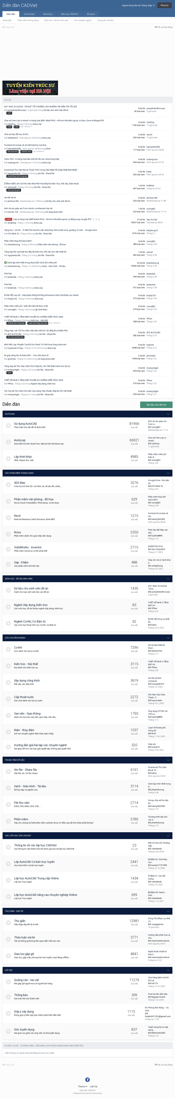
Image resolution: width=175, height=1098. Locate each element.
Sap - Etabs (23, 562)
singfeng (12, 223)
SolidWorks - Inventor (29, 547)
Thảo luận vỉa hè (26, 937)
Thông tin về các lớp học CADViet (37, 845)
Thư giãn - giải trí (14, 911)
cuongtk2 (150, 208)
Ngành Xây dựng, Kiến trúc (43, 383)
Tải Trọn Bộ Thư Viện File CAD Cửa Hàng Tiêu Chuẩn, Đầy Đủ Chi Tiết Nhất (38, 391)
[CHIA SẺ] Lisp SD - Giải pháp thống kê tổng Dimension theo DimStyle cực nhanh (41, 295)
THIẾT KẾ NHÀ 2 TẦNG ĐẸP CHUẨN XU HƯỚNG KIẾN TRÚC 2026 (33, 317)
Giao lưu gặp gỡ (25, 954)
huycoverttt (157, 700)
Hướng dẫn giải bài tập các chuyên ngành (42, 745)
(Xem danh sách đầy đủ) (70, 1045)
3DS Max (21, 482)
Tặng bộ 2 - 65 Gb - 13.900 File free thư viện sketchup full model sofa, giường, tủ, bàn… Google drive (50, 230)
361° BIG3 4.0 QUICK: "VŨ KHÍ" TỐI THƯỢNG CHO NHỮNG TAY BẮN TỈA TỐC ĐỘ (40, 106)
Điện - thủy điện (26, 730)
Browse (91, 14)
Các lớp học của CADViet (18, 835)
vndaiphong (157, 566)
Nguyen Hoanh (158, 997)
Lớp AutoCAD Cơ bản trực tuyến (36, 861)
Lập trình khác (40, 309)
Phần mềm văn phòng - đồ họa (52, 244)
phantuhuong (14, 244)
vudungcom (13, 162)
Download (29, 14)
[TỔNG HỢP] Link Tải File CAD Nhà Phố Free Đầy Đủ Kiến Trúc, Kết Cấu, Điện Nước (41, 183)
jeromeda (150, 355)
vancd (149, 134)
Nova (19, 532)
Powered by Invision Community (87, 1093)
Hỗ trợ (8, 970)
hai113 (155, 983)
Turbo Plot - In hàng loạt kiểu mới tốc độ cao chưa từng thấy (31, 159)
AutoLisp (47, 14)
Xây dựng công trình (28, 680)
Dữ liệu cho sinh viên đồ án (56, 110)
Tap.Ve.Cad (151, 219)
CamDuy (11, 124)
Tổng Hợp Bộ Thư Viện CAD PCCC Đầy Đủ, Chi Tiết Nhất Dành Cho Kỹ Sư (37, 366)
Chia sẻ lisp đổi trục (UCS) (16, 134)
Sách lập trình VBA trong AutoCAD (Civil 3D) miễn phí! (32, 262)
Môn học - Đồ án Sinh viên (56, 20)
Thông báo (22, 995)
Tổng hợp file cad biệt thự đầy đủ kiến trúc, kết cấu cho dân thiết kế (35, 252)
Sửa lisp (8, 273)
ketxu (149, 171)
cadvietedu (157, 848)
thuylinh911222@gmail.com (158, 1016)
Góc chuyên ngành (82, 20)
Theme (82, 1086)
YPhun (10, 320)
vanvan (149, 252)
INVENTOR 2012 (155, 546)
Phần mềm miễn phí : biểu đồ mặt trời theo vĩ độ (26, 306)
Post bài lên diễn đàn (158, 994)
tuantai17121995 (159, 865)
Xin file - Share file (46, 173)
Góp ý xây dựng (25, 1011)
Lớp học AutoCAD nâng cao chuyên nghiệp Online (47, 894)
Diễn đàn (10, 14)
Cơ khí (19, 647)
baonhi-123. (13, 212)
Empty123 (12, 298)
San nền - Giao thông (29, 713)
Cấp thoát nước (25, 697)
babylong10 (152, 230)
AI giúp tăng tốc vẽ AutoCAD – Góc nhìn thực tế (26, 355)
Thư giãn (21, 921)
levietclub (12, 277)
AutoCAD (7, 20)
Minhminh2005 (158, 1033)
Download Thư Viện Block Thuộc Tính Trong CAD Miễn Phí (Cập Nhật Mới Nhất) (40, 170)
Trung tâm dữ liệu (105, 20)
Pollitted (150, 185)
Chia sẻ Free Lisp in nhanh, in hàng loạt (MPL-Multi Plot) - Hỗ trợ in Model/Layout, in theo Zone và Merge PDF (54, 120)
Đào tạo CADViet (69, 14)
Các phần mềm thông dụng (19, 473)
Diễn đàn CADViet (19, 5)
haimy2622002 (14, 148)
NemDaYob (157, 651)
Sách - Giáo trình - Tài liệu (53, 266)
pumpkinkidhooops (17, 110)
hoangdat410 (158, 684)
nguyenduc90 (14, 173)
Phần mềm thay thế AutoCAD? (18, 241)
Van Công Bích (158, 549)
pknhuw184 (13, 201)
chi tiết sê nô (10, 197)
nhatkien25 (13, 138)
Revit (48, 148)
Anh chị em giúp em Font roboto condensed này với (28, 208)
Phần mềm (23, 819)
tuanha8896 (157, 535)
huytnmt (150, 345)
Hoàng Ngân (13, 370)
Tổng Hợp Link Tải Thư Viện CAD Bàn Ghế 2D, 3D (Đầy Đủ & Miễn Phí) (36, 330)
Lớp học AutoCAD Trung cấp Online (38, 878)
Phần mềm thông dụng (28, 20)
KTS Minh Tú (13, 233)
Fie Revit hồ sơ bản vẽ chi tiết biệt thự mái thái (25, 145)
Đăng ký (164, 5)
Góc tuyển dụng (26, 1029)
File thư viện (23, 802)
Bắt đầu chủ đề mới (156, 404)
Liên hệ (93, 1086)
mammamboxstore (160, 941)
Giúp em (152, 744)
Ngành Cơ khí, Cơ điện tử (31, 621)
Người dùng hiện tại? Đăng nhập (138, 5)
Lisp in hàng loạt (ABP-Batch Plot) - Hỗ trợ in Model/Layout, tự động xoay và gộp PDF (52, 219)
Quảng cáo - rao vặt (28, 980)
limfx (154, 733)
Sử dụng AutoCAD (54, 212)
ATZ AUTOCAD (15, 334)
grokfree (12, 359)
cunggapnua (157, 924)
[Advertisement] (87, 55)
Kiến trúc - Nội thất (39, 320)
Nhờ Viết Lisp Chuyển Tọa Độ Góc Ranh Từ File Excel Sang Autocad (35, 344)
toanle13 (156, 747)
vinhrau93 (12, 187)
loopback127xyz (15, 348)
